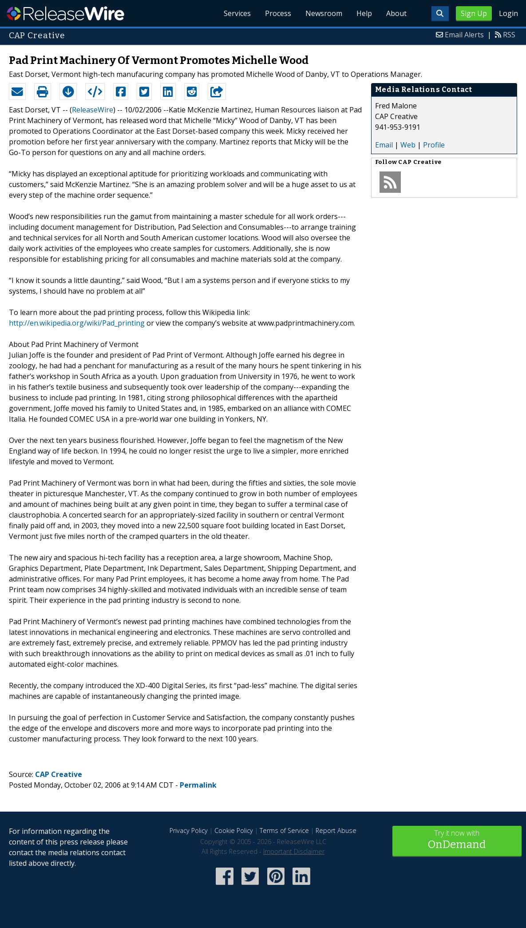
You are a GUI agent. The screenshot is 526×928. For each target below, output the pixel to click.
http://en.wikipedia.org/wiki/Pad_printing (77, 323)
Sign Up (474, 13)
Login (508, 13)
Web (407, 145)
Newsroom (323, 13)
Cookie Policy (233, 830)
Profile (434, 145)
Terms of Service (284, 830)
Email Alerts (464, 35)
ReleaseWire (65, 13)
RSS (509, 35)
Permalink (198, 785)
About (396, 13)
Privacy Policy (189, 830)
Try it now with (457, 840)
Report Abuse (336, 830)
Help (364, 13)
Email (384, 145)
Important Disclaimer (293, 851)
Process (278, 13)
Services (237, 13)
